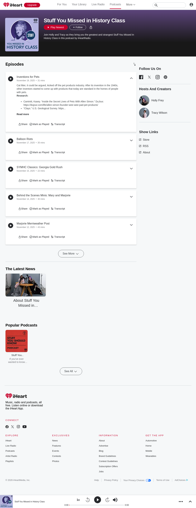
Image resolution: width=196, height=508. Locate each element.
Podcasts (115, 4)
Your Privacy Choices (137, 480)
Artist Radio (11, 456)
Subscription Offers (108, 466)
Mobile (149, 451)
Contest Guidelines (108, 461)
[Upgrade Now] (32, 5)
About (144, 152)
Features (56, 445)
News (55, 440)
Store (144, 139)
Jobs (101, 471)
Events (55, 451)
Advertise (103, 445)
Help (96, 480)
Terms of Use (162, 480)
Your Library (79, 4)
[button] (91, 27)
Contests (56, 456)
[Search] (169, 5)
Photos (55, 461)
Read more (23, 114)
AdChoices (181, 480)
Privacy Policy (111, 480)
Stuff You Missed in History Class (30, 501)
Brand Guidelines (107, 456)
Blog (101, 451)
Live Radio (98, 4)
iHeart (8, 440)
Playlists (9, 461)
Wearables (151, 456)
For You (62, 4)
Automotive (151, 440)
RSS (144, 146)
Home (149, 445)
